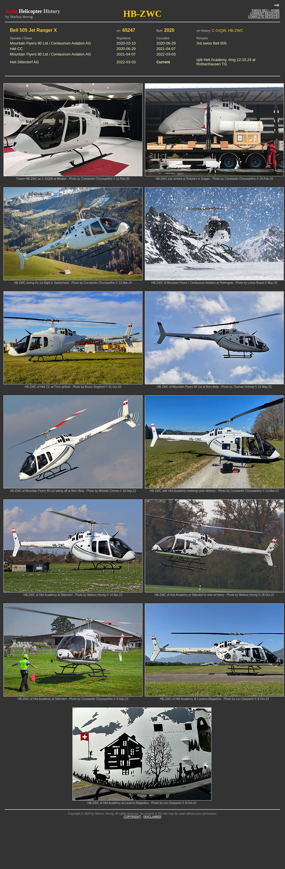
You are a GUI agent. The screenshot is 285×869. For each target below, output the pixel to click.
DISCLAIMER (152, 816)
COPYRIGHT (132, 816)
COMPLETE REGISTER (264, 16)
